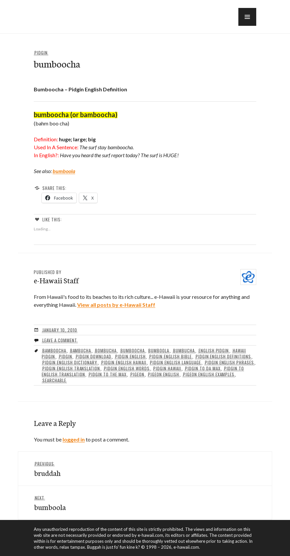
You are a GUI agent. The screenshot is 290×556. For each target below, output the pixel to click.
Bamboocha (54, 350)
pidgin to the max (107, 374)
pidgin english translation (71, 368)
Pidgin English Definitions (223, 356)
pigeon (137, 374)
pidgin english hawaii (123, 362)
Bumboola (158, 350)
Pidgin (41, 52)
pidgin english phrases (229, 362)
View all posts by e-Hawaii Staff (116, 304)
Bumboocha (133, 350)
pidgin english (130, 356)
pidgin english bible (170, 356)
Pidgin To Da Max (202, 368)
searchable (54, 380)
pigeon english (163, 374)
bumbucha (184, 350)
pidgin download (93, 356)
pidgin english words (127, 368)
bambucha (80, 350)
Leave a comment (59, 340)
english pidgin (214, 350)
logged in (74, 439)
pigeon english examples (208, 374)
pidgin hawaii (167, 368)
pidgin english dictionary (69, 362)
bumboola (64, 171)
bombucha (106, 350)
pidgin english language (175, 362)
